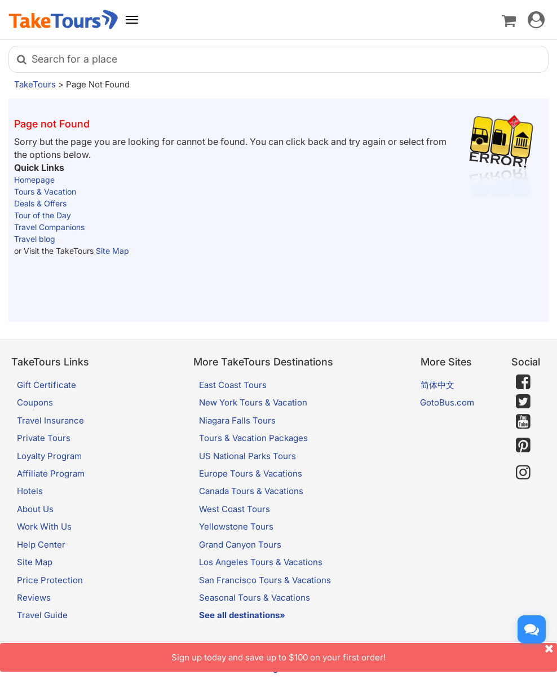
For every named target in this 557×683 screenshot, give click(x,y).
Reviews (34, 597)
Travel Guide (42, 615)
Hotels (30, 491)
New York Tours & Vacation (253, 402)
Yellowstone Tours (236, 526)
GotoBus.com (447, 402)
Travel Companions (49, 227)
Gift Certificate (46, 385)
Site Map (112, 250)
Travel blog (34, 239)
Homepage (34, 179)
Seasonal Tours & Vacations (254, 597)
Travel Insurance (50, 420)
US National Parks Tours (247, 456)
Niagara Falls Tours (237, 420)
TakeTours (35, 84)
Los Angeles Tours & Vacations (260, 562)
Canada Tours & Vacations (251, 491)
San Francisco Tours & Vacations (265, 580)
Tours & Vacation (45, 191)
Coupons (35, 402)
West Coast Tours (234, 509)
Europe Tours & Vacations (250, 473)
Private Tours (43, 438)
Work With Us (44, 526)
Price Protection (50, 580)
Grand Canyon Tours (240, 544)
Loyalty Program (49, 456)
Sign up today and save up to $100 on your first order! (364, 653)
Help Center (41, 544)
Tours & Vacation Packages (253, 438)
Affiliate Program (51, 473)
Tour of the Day (42, 215)
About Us (35, 509)
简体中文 (437, 385)
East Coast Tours (233, 385)
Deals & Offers (40, 203)
